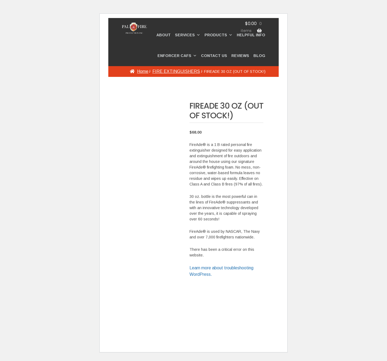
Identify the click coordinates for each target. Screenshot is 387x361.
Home (142, 71)
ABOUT (163, 35)
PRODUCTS (218, 35)
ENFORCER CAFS (177, 55)
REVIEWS (240, 55)
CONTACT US (214, 55)
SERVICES (187, 35)
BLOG (259, 55)
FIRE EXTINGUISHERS (176, 71)
